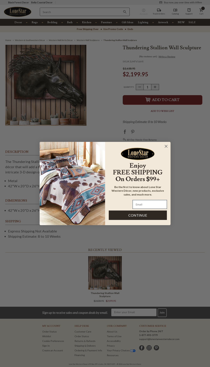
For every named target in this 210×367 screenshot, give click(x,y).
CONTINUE (137, 215)
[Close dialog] (166, 146)
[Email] (150, 204)
